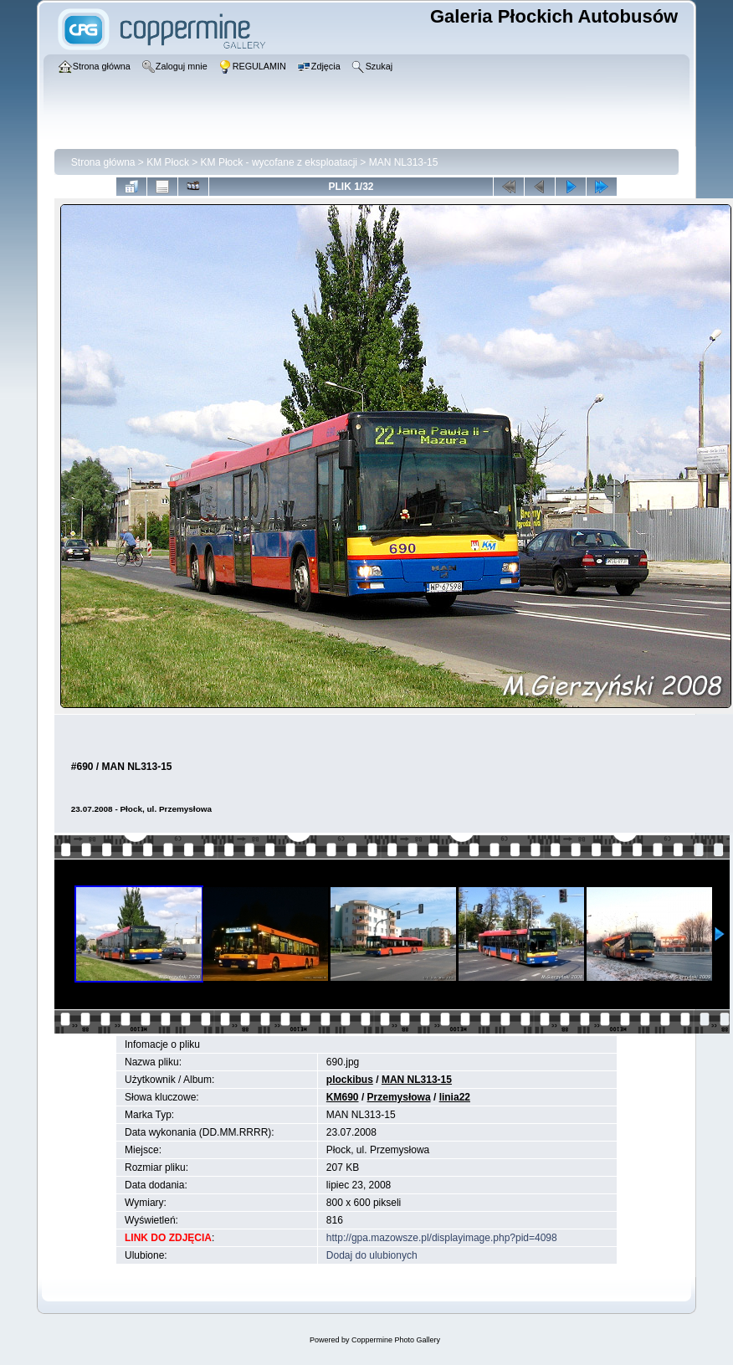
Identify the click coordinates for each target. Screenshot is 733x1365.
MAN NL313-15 (403, 162)
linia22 (454, 1097)
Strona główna (103, 162)
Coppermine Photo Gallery (395, 1340)
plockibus (349, 1079)
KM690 (342, 1097)
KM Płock (167, 162)
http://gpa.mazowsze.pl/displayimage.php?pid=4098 (441, 1238)
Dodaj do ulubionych (372, 1255)
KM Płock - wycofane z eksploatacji (279, 162)
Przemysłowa (399, 1097)
